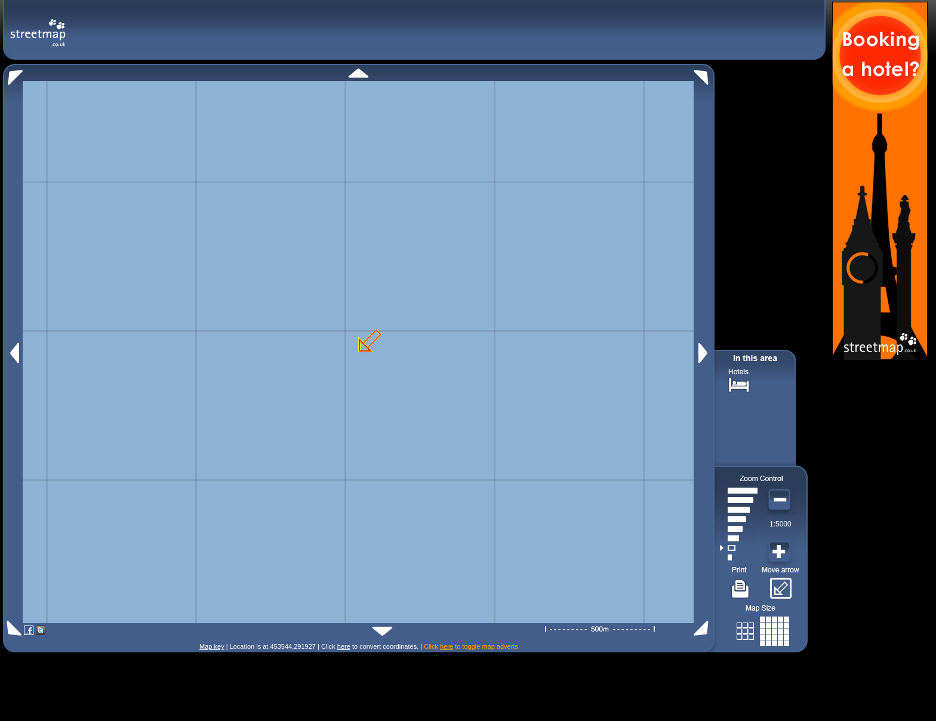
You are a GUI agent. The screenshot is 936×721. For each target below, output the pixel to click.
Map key (211, 646)
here (343, 646)
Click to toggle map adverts (471, 646)
